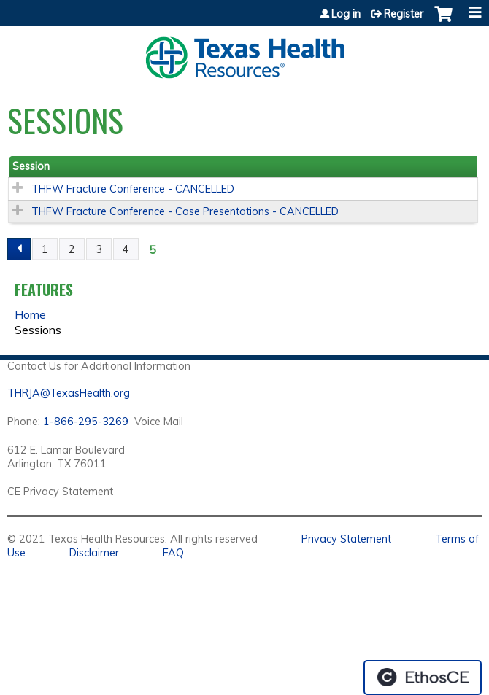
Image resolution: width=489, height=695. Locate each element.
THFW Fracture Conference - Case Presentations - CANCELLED (185, 211)
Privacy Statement (346, 538)
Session (31, 166)
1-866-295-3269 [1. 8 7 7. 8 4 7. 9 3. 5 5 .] (85, 421)
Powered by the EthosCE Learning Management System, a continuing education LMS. (422, 677)
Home (30, 314)
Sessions (38, 329)
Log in (346, 14)
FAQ (173, 552)
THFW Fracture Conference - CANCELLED (132, 188)
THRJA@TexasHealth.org (68, 393)
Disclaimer (94, 552)
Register (403, 14)
